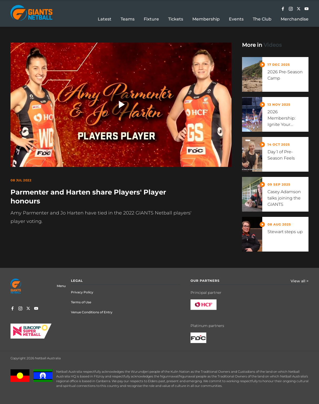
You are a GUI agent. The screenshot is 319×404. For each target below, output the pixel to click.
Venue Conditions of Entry (91, 312)
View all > (299, 281)
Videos (273, 45)
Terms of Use (81, 302)
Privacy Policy (82, 292)
